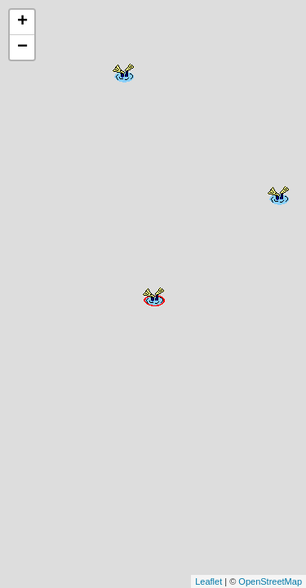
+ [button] (22, 22)
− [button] (22, 47)
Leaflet (208, 581)
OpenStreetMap (270, 581)
